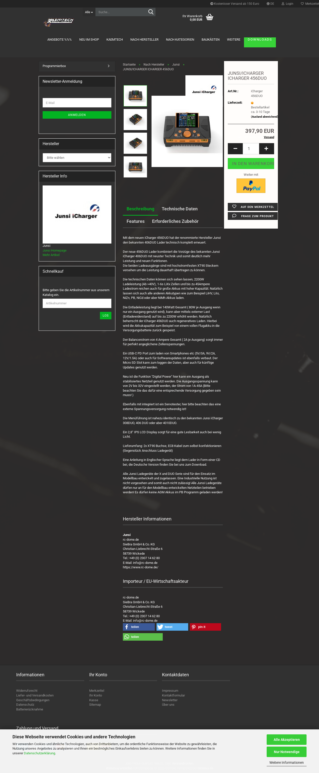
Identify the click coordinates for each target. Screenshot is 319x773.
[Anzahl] (251, 148)
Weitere (233, 39)
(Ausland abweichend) (264, 116)
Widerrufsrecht (26, 690)
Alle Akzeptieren (287, 740)
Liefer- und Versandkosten (35, 695)
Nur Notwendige (287, 752)
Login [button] (287, 3)
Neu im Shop (89, 39)
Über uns (168, 704)
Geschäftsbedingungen (32, 700)
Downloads (260, 39)
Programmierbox (54, 66)
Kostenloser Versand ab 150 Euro (234, 3)
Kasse (93, 700)
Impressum (170, 690)
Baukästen (211, 39)
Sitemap (95, 704)
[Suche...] (89, 11)
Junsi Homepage (55, 250)
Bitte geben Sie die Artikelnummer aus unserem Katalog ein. (76, 292)
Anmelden (77, 115)
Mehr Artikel (51, 255)
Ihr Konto (95, 695)
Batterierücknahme (29, 709)
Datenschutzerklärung (39, 753)
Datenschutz (25, 704)
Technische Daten (180, 208)
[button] (270, 3)
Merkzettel (96, 690)
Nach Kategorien (180, 39)
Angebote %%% (59, 39)
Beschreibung (140, 208)
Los (106, 315)
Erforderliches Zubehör (175, 221)
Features (136, 221)
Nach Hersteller (144, 39)
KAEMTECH (114, 39)
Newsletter (169, 700)
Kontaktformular (173, 695)
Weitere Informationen (286, 763)
